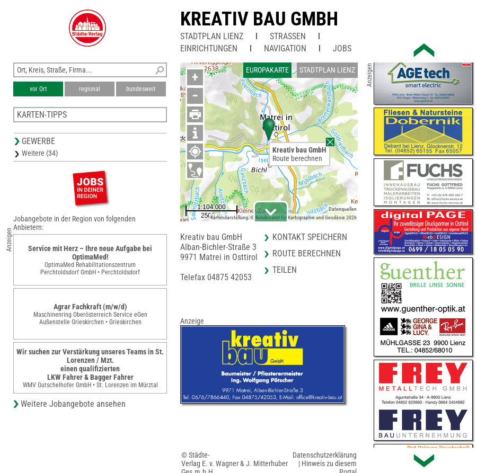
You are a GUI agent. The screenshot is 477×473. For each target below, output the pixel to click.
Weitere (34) (40, 153)
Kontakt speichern (309, 237)
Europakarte (267, 70)
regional (89, 89)
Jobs (342, 48)
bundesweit (141, 89)
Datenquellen (343, 209)
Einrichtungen (208, 48)
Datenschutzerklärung (325, 455)
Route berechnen (297, 158)
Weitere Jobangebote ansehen (73, 404)
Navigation (285, 48)
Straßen (288, 36)
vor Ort (38, 89)
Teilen (284, 270)
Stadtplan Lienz (211, 36)
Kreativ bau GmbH (259, 19)
